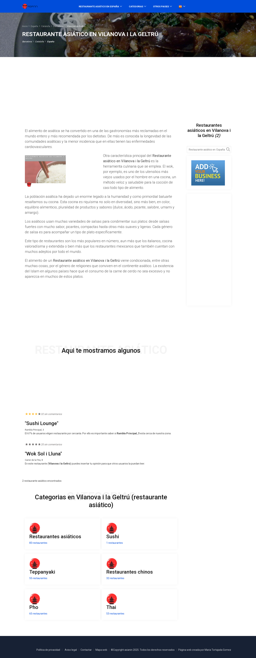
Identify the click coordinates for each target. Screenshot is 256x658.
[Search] (228, 150)
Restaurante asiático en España (99, 6)
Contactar (86, 649)
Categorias (136, 6)
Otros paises (161, 6)
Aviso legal (71, 649)
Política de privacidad (48, 649)
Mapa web (101, 649)
